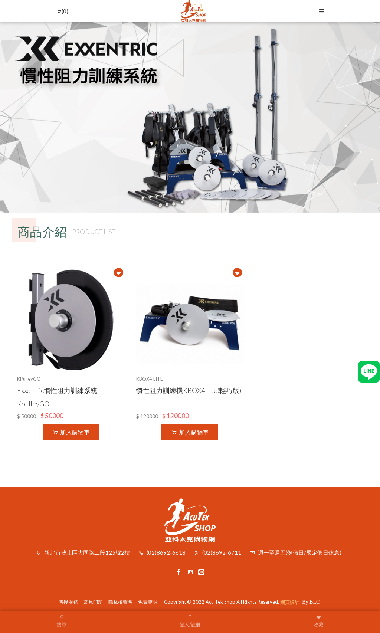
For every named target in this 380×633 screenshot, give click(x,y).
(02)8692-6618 (166, 552)
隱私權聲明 (120, 602)
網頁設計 (289, 602)
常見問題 (93, 602)
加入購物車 (71, 432)
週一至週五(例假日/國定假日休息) (299, 552)
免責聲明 (147, 602)
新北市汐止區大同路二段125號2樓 (87, 552)
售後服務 (68, 602)
